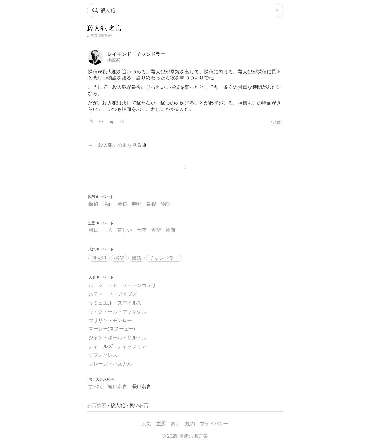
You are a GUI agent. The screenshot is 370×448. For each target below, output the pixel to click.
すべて (95, 386)
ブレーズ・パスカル (110, 363)
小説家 (113, 59)
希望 (156, 230)
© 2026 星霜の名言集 (185, 436)
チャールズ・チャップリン (117, 346)
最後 (151, 204)
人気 (146, 423)
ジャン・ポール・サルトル (117, 337)
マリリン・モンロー (110, 320)
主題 (161, 423)
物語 (166, 204)
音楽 (141, 230)
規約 (190, 423)
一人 (108, 230)
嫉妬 (136, 258)
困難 (170, 230)
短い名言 (117, 386)
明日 (93, 230)
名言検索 (96, 405)
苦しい (124, 230)
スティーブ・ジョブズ (112, 294)
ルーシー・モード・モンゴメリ (122, 285)
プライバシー (214, 423)
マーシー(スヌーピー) (111, 328)
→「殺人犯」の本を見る (117, 145)
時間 (137, 204)
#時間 (276, 122)
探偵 (93, 204)
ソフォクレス (102, 355)
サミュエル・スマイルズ (115, 302)
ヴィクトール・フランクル (117, 311)
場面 (108, 204)
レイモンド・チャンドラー (136, 54)
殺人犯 (99, 258)
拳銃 (122, 204)
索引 (175, 423)
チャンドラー (164, 258)
